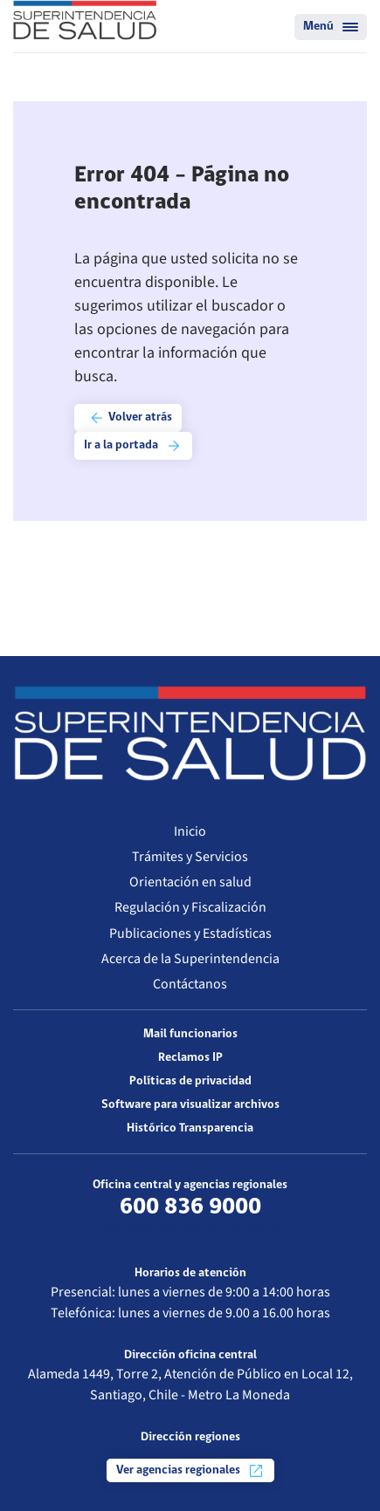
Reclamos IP (190, 1057)
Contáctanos (190, 984)
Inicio (190, 831)
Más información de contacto (190, 1231)
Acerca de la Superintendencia (190, 958)
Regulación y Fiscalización (190, 907)
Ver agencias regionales (190, 1471)
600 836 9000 (190, 1207)
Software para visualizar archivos (190, 1104)
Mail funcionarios (190, 1034)
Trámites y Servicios (190, 856)
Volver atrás (130, 418)
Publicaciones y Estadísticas (190, 933)
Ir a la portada (133, 446)
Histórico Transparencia (190, 1128)
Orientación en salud (190, 882)
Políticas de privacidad (190, 1081)
